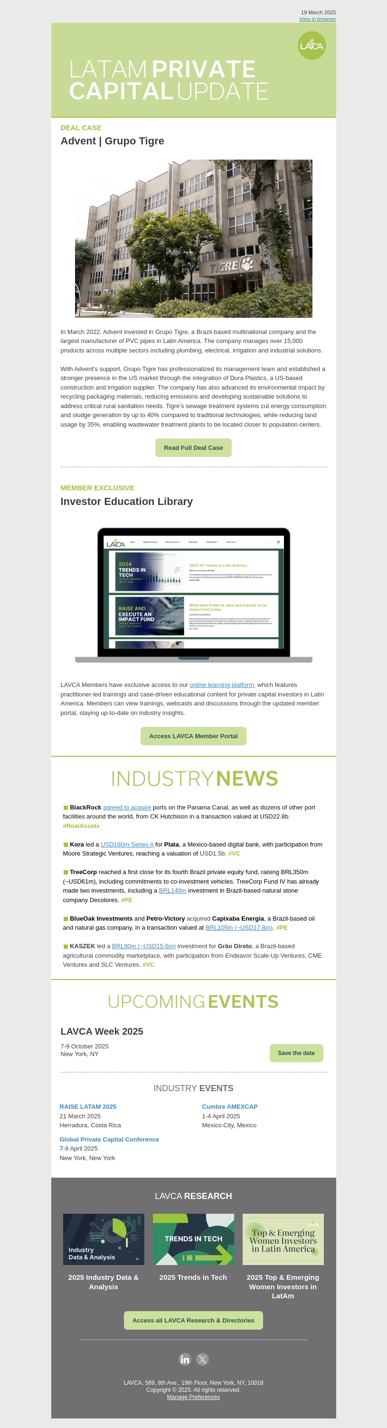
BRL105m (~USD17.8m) (239, 927)
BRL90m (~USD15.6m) (144, 946)
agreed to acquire (127, 807)
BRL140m (173, 890)
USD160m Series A (127, 844)
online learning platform (222, 684)
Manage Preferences (193, 1397)
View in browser (317, 19)
